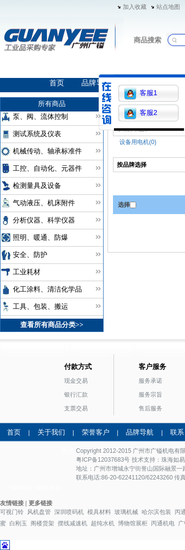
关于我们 (51, 432)
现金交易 (76, 380)
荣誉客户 (96, 432)
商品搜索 (147, 40)
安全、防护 (30, 254)
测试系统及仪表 (37, 134)
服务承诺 (150, 380)
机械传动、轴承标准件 (47, 151)
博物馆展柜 (133, 523)
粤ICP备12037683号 (103, 459)
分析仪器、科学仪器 (44, 220)
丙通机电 (163, 523)
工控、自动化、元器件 (47, 168)
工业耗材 (26, 272)
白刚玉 (18, 523)
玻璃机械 (126, 512)
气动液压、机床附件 (44, 203)
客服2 (140, 113)
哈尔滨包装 (156, 512)
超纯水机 (102, 523)
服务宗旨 (150, 394)
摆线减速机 (72, 523)
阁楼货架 (42, 523)
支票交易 (76, 408)
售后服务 (150, 408)
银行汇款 (76, 394)
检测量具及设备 (37, 185)
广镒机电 (162, 450)
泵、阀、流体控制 (40, 116)
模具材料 (99, 512)
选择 (124, 204)
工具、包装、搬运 (40, 306)
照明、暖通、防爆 (40, 237)
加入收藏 (135, 6)
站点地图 (168, 6)
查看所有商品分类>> (51, 325)
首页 (56, 83)
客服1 (140, 93)
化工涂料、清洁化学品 (47, 289)
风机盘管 (39, 512)
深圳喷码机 (69, 512)
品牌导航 (96, 83)
